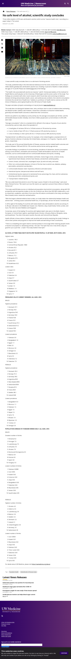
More (5, 596)
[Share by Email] (2, 51)
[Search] (65, 3)
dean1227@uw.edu (50, 32)
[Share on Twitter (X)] (2, 43)
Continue (64, 653)
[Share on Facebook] (2, 40)
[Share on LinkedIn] (2, 47)
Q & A (32, 89)
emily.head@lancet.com (60, 34)
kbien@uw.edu (61, 30)
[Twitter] (2, 616)
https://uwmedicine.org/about (41, 564)
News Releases (11, 11)
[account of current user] (3, 3)
